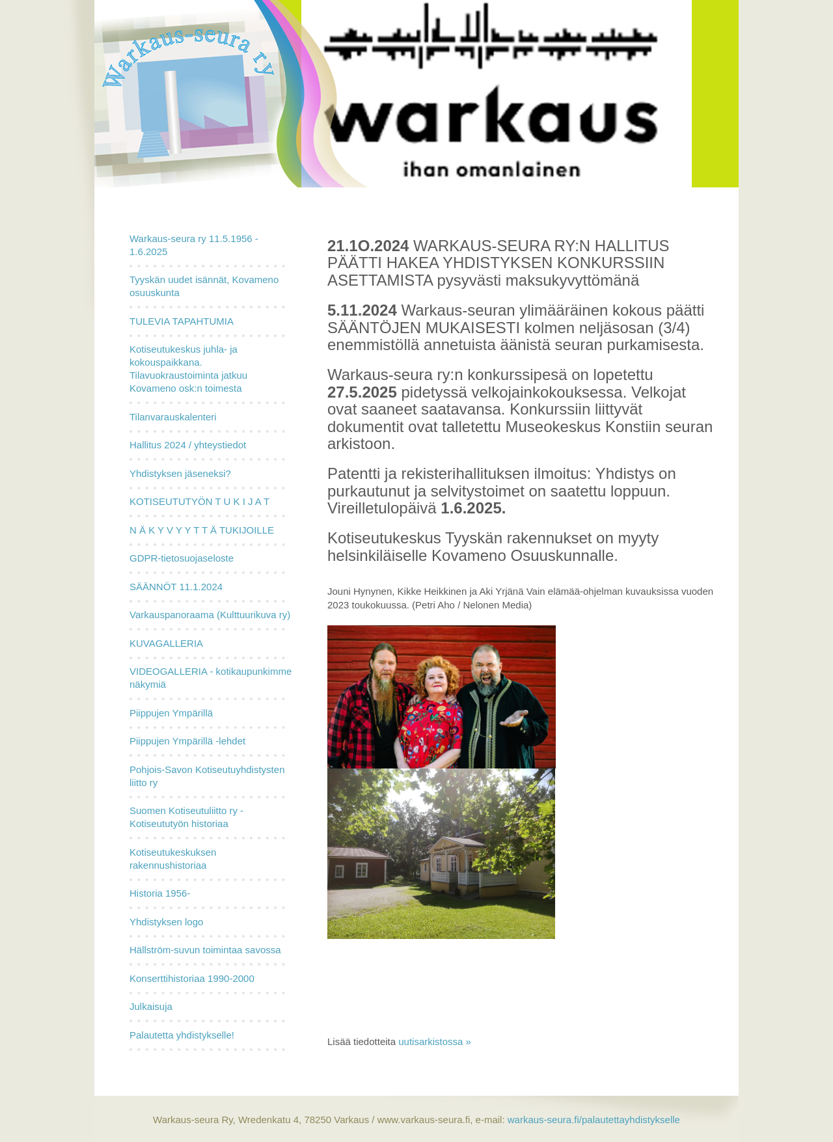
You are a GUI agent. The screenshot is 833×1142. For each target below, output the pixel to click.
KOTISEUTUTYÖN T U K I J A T (199, 501)
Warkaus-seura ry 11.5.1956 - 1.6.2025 (194, 245)
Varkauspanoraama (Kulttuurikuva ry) (210, 614)
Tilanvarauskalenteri (173, 416)
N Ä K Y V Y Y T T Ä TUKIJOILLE (202, 530)
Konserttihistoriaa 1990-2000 (192, 978)
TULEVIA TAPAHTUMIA (182, 321)
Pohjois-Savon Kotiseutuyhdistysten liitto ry (207, 776)
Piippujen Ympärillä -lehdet (187, 740)
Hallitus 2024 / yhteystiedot (188, 444)
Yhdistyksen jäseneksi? (180, 473)
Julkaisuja (151, 1006)
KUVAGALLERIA (166, 643)
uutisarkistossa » (434, 1041)
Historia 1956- (160, 893)
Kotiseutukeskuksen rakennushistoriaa (173, 859)
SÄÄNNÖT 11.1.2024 (176, 586)
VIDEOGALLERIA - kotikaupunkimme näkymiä (211, 678)
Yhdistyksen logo (166, 921)
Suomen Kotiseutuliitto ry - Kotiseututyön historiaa (186, 817)
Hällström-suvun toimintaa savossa (205, 949)
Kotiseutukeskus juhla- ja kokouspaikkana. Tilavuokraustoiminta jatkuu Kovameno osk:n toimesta (188, 369)
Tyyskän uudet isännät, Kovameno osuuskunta (204, 286)
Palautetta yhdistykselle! (182, 1034)
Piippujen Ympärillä (171, 712)
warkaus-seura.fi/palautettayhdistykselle (592, 1119)
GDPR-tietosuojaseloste (182, 558)
